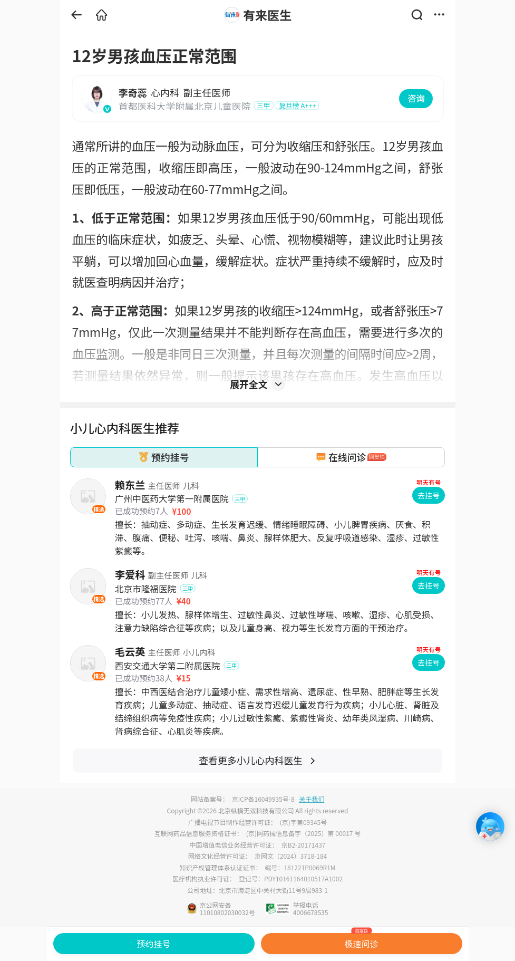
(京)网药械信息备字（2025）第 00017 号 (303, 833)
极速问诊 (361, 941)
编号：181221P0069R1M (300, 867)
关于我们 (311, 798)
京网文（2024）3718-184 (291, 855)
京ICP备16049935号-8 (263, 798)
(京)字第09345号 (303, 822)
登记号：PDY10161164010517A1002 (291, 878)
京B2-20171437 (303, 844)
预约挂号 (153, 943)
